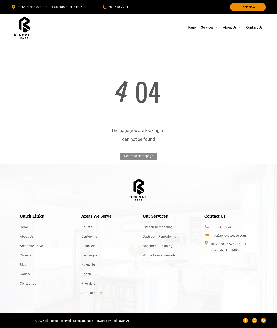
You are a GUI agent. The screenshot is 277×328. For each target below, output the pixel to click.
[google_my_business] (263, 321)
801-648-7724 (118, 7)
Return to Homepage (138, 156)
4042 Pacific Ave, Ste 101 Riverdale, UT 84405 (50, 7)
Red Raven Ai (120, 321)
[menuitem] (188, 27)
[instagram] (254, 321)
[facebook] (245, 321)
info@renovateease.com (229, 235)
